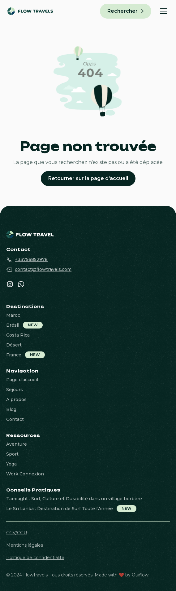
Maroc (13, 315)
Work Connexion (25, 474)
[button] (162, 11)
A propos (16, 399)
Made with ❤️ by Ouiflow (121, 575)
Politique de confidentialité (35, 557)
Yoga (11, 464)
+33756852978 (31, 259)
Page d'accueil (22, 379)
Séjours (14, 389)
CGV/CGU (16, 533)
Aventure (16, 444)
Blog (11, 409)
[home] (25, 11)
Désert (14, 345)
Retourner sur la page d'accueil (88, 178)
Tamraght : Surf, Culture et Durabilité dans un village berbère (74, 498)
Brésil (12, 325)
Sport (12, 454)
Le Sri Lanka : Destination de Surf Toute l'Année (59, 508)
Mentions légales (24, 545)
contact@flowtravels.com (43, 269)
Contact (15, 419)
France (13, 355)
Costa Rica (18, 335)
